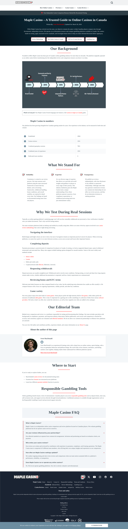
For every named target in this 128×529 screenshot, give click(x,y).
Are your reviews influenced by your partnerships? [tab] (43, 433)
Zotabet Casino (62, 487)
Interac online (30, 256)
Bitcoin (41, 264)
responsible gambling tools (79, 396)
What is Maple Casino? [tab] (33, 423)
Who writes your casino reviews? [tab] (37, 443)
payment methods (43, 382)
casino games (50, 295)
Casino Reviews (82, 8)
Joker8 (46, 487)
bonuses (36, 379)
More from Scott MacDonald (49, 352)
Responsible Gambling (66, 482)
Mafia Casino (89, 487)
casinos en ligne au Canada (74, 112)
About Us (82, 325)
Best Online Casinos (46, 8)
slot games (85, 295)
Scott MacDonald (58, 24)
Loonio (28, 259)
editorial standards (57, 318)
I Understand (96, 525)
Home (43, 482)
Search (112, 3)
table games (38, 298)
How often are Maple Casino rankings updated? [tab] (42, 452)
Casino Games (69, 8)
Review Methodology (67, 484)
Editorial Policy (56, 484)
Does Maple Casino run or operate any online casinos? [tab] (44, 462)
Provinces (59, 8)
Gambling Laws (78, 484)
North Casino (53, 487)
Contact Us (56, 482)
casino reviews (38, 377)
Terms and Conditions (79, 482)
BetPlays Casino (80, 487)
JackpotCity (71, 487)
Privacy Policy (90, 482)
